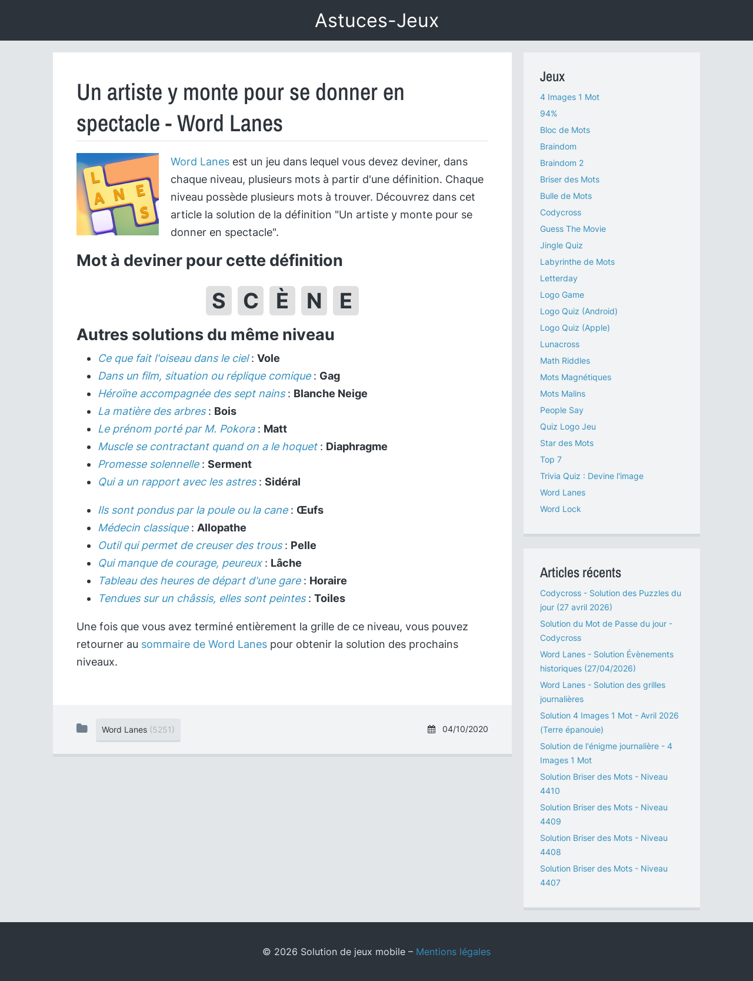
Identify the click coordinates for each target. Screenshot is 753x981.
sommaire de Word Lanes (204, 644)
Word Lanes (200, 161)
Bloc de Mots (565, 130)
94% (548, 113)
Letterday (559, 278)
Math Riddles (565, 360)
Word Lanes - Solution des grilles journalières (602, 692)
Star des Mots (567, 443)
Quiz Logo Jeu (568, 426)
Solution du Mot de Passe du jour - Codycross (606, 630)
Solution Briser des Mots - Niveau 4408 (604, 845)
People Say (562, 410)
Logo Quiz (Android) (579, 311)
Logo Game (562, 295)
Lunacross (559, 344)
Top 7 (551, 459)
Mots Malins (562, 393)
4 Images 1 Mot (569, 97)
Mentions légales (453, 951)
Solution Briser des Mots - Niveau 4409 (604, 814)
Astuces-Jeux (377, 20)
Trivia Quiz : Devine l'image (592, 476)
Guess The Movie (573, 229)
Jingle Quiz (561, 245)
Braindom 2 (562, 163)
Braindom (558, 146)
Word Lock (560, 509)
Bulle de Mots (566, 196)
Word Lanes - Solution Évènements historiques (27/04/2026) (607, 661)
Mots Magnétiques (575, 377)
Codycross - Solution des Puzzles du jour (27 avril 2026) (610, 600)
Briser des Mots (569, 179)
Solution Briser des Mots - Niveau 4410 (604, 784)
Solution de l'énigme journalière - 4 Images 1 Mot (606, 753)
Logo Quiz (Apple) (575, 327)
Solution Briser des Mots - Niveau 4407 (604, 875)
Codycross (560, 212)
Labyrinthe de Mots (577, 262)
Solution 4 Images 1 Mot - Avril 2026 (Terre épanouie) (609, 722)
